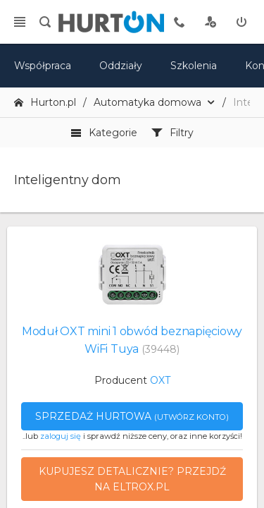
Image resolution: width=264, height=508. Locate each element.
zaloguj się (60, 436)
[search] (45, 22)
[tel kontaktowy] (179, 22)
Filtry (172, 132)
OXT (160, 380)
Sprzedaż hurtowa (132, 416)
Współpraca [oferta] (42, 65)
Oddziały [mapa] (120, 65)
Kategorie (103, 132)
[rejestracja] (210, 22)
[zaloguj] (241, 22)
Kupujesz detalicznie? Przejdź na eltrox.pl (132, 479)
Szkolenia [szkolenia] (193, 65)
